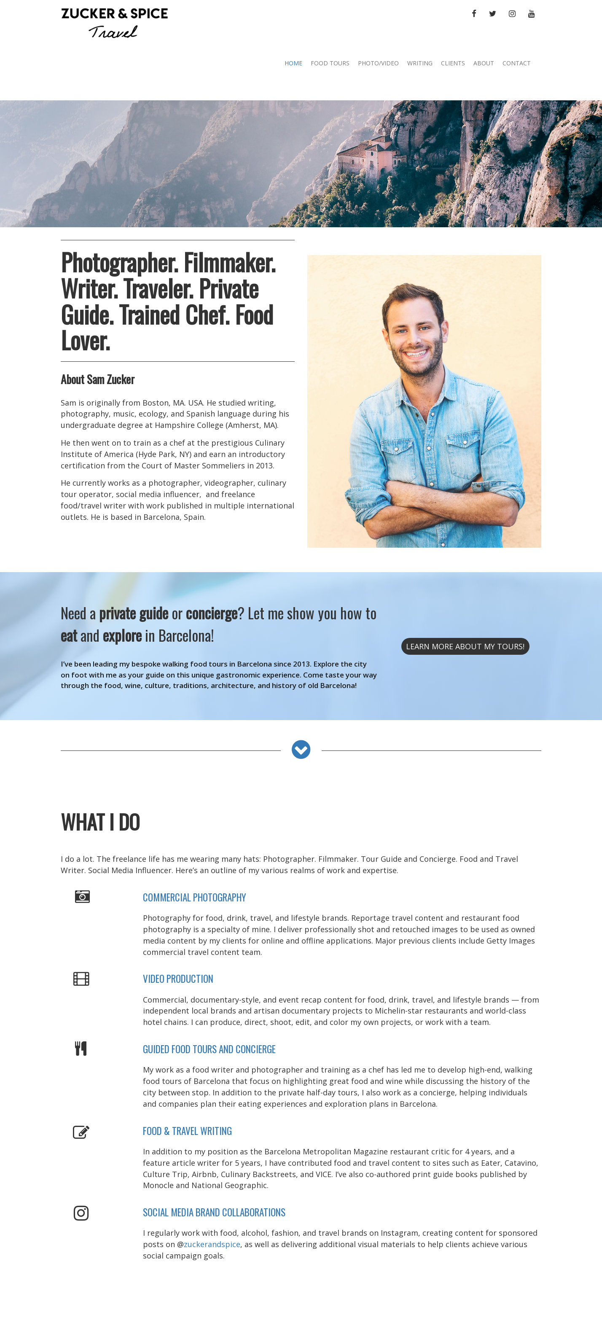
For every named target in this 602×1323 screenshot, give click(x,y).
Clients (453, 63)
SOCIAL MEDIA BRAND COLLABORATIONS (214, 1212)
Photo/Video (378, 63)
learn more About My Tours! (465, 646)
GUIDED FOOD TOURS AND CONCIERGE (209, 1049)
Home (293, 63)
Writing (420, 63)
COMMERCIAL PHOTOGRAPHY (194, 897)
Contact (517, 63)
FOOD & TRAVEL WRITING (187, 1131)
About (483, 63)
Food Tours (330, 63)
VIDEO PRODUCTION (178, 978)
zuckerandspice (212, 1244)
